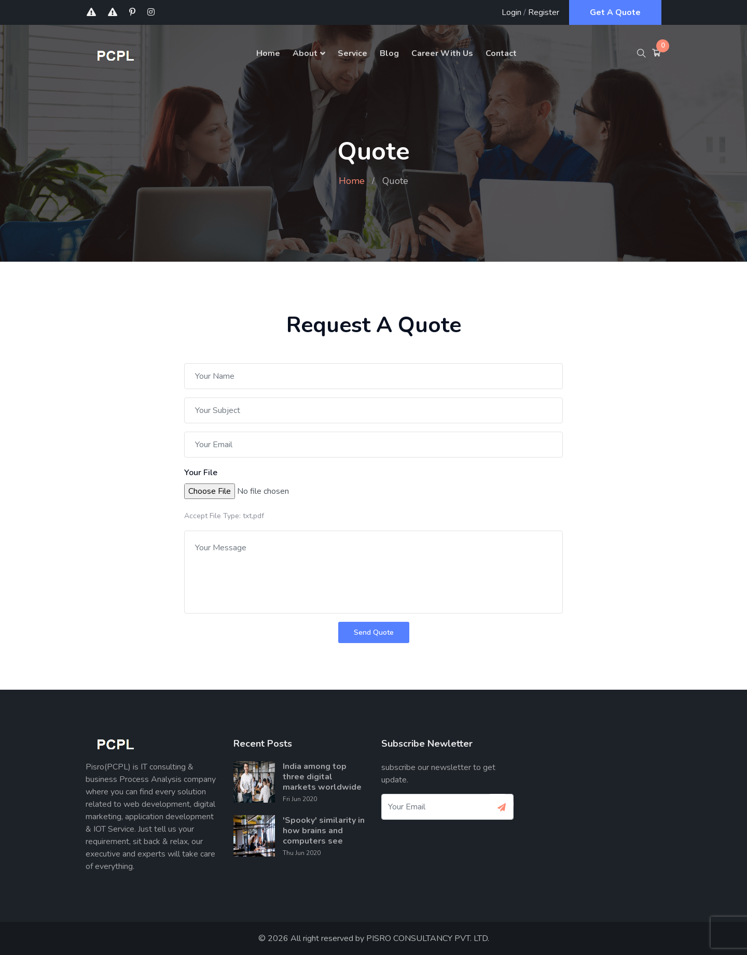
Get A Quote (615, 12)
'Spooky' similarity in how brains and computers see (324, 831)
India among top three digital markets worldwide (322, 777)
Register (543, 12)
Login (511, 12)
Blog (389, 53)
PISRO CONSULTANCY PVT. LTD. (427, 938)
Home (268, 53)
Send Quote (374, 632)
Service (352, 53)
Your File (200, 472)
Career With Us (442, 53)
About (305, 53)
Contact (501, 53)
